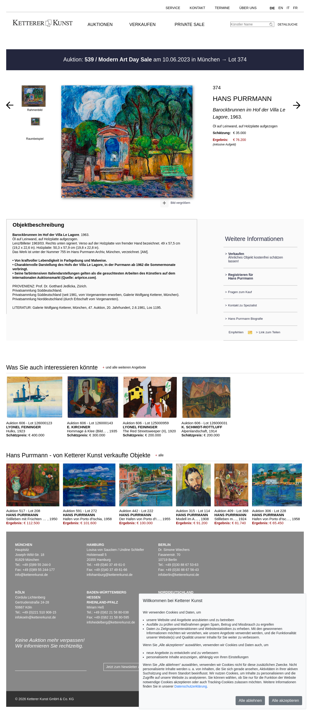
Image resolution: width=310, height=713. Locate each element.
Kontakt (197, 8)
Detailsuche (288, 24)
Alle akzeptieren (285, 700)
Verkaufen (142, 24)
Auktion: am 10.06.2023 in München (142, 59)
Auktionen (100, 24)
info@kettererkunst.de (31, 575)
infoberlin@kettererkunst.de (178, 575)
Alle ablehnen (250, 700)
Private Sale (189, 24)
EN (280, 8)
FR (295, 8)
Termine (222, 8)
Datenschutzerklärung (190, 686)
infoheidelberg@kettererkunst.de (111, 622)
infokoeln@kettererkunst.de (35, 617)
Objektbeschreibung (38, 225)
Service (172, 8)
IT (288, 8)
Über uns (248, 8)
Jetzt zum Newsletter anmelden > (130, 667)
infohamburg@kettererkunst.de (109, 575)
